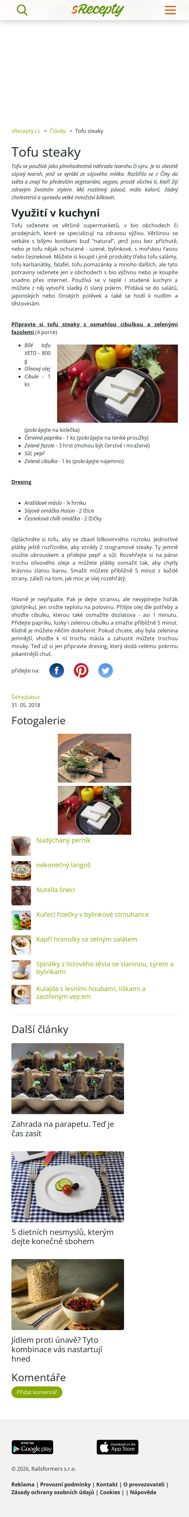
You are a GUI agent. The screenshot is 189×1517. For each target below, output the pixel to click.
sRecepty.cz (25, 131)
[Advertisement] (94, 69)
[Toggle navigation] (170, 10)
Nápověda (143, 1492)
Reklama (23, 1484)
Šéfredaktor (25, 697)
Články (58, 131)
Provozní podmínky (65, 1484)
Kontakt (107, 1484)
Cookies (110, 1492)
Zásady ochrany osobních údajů (52, 1492)
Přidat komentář (37, 1392)
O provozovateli (144, 1484)
